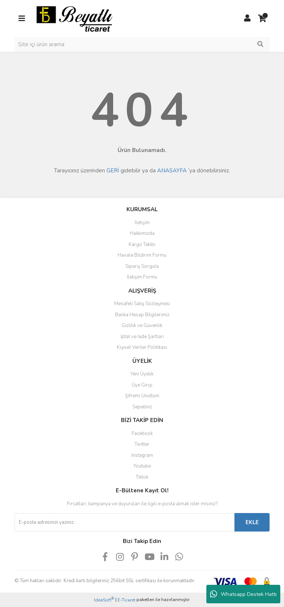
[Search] (142, 44)
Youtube (142, 466)
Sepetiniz (142, 407)
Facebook (142, 433)
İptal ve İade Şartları (142, 336)
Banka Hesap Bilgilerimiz (142, 314)
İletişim (142, 222)
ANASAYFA (172, 170)
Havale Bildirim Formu (142, 255)
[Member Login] (247, 18)
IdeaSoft (104, 600)
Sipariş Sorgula (142, 266)
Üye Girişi (142, 385)
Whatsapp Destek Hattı (243, 594)
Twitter (142, 444)
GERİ (112, 170)
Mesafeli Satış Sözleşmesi (142, 303)
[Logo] (74, 18)
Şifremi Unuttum (142, 395)
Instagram (142, 455)
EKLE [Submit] (252, 522)
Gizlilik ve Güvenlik (142, 325)
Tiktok (142, 477)
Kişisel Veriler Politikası (142, 347)
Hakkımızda (142, 233)
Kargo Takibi (142, 244)
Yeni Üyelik (142, 374)
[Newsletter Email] (124, 522)
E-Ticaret (126, 600)
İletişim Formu (142, 277)
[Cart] (262, 18)
